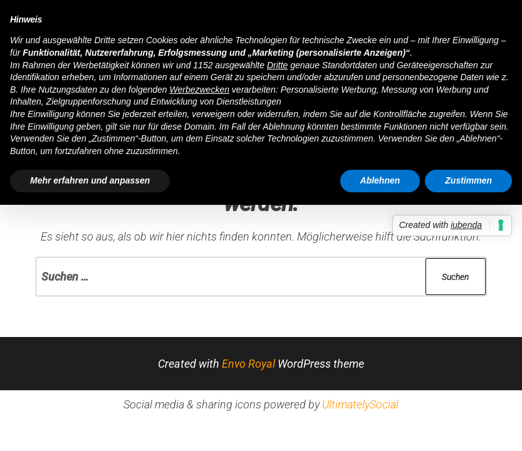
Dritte (277, 65)
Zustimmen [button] (468, 180)
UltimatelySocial (360, 404)
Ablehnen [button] (380, 180)
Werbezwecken (199, 90)
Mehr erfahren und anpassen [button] (90, 180)
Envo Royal (248, 363)
